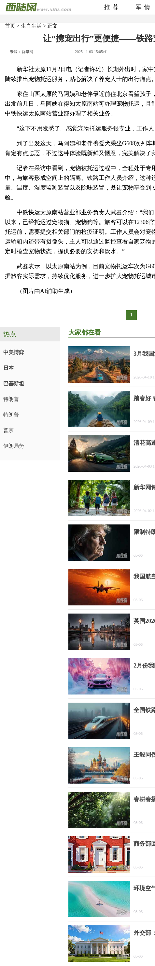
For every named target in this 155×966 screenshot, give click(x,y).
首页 (10, 26)
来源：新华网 (21, 51)
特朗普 (11, 399)
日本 (8, 368)
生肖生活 (31, 26)
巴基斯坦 (13, 383)
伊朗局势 (13, 446)
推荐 (112, 7)
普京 (8, 430)
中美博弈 (13, 352)
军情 (144, 7)
